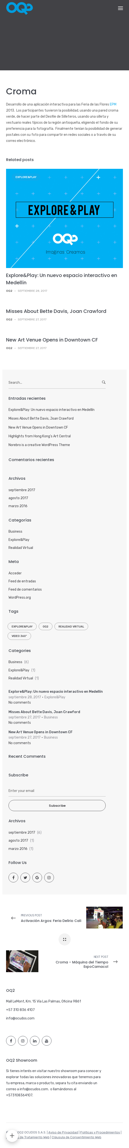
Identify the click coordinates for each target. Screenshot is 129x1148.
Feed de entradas (22, 581)
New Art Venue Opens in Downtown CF (52, 339)
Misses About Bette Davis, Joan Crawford (56, 311)
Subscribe (57, 805)
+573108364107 (19, 1095)
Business (15, 531)
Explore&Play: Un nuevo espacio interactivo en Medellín (52, 410)
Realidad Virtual (21, 548)
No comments (20, 702)
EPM (113, 104)
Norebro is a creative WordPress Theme (39, 445)
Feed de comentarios (25, 589)
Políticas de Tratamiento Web (28, 1137)
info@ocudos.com (20, 1018)
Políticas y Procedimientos (100, 1132)
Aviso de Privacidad (63, 1132)
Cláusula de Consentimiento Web (76, 1137)
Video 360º (19, 636)
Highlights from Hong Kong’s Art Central (40, 436)
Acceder (15, 573)
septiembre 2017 (22, 490)
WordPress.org (20, 597)
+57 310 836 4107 (20, 1010)
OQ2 (45, 626)
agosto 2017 (18, 498)
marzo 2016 (18, 506)
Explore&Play (26, 177)
